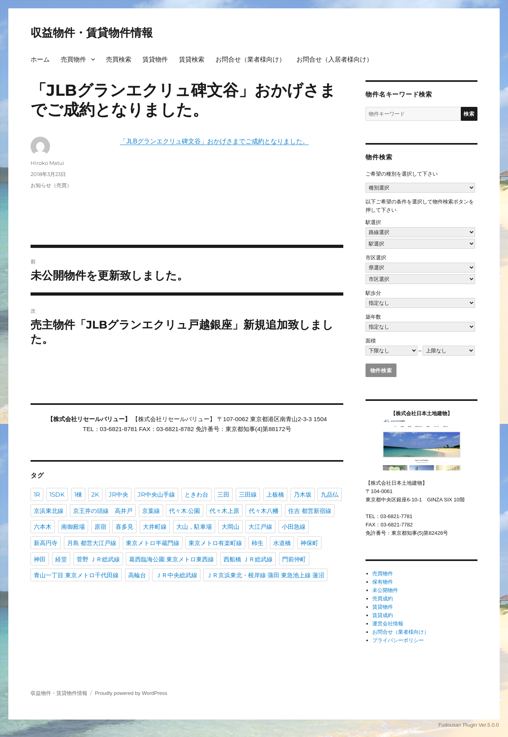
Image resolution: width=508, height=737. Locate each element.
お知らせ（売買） (51, 185)
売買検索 (118, 59)
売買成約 (382, 599)
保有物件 (382, 582)
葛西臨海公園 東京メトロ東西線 (171, 559)
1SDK (57, 494)
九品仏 (330, 494)
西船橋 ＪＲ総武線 (248, 559)
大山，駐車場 (194, 526)
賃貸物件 (155, 59)
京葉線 (151, 511)
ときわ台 (196, 494)
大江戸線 (260, 526)
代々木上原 (224, 511)
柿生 (258, 543)
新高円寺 (46, 543)
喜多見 (124, 526)
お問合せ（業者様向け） (250, 59)
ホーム (40, 59)
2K (95, 494)
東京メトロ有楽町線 (215, 543)
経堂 (61, 559)
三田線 (248, 494)
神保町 (309, 543)
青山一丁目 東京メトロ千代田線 (76, 575)
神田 (40, 559)
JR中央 (118, 494)
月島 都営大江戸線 (91, 543)
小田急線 (294, 526)
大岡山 (230, 526)
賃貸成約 (382, 615)
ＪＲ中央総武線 (176, 575)
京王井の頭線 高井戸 (103, 511)
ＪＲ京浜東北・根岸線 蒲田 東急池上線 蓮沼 (265, 575)
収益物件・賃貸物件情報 (92, 32)
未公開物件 (385, 590)
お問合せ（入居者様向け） (334, 59)
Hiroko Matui (47, 163)
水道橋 (282, 543)
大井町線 (155, 526)
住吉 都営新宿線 (309, 511)
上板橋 (275, 494)
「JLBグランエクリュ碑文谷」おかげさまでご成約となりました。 (214, 141)
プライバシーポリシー (398, 640)
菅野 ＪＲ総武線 (98, 559)
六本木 (43, 526)
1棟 (78, 494)
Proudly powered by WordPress (131, 693)
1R (37, 494)
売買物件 (73, 59)
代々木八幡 (264, 511)
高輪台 (137, 575)
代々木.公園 (184, 511)
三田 (223, 494)
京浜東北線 (49, 511)
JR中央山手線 (156, 494)
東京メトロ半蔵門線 (152, 543)
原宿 (100, 526)
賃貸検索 (191, 59)
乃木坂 (303, 494)
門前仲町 (294, 559)
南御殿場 (73, 526)
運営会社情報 (387, 624)
